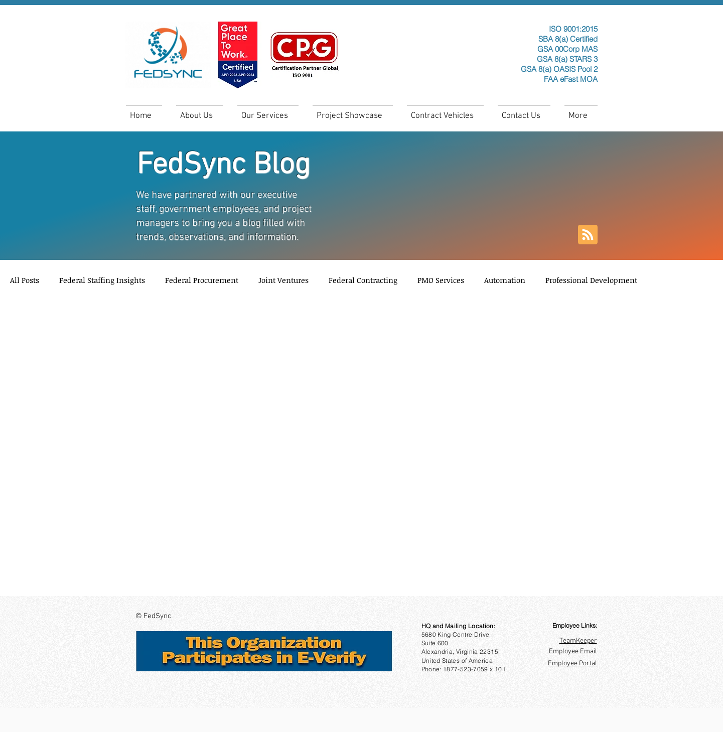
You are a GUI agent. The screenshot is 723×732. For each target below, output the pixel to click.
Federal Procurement (201, 280)
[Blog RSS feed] (588, 235)
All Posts (24, 280)
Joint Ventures (283, 280)
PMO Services (440, 280)
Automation (504, 280)
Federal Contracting (363, 280)
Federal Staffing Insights (102, 280)
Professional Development (591, 280)
